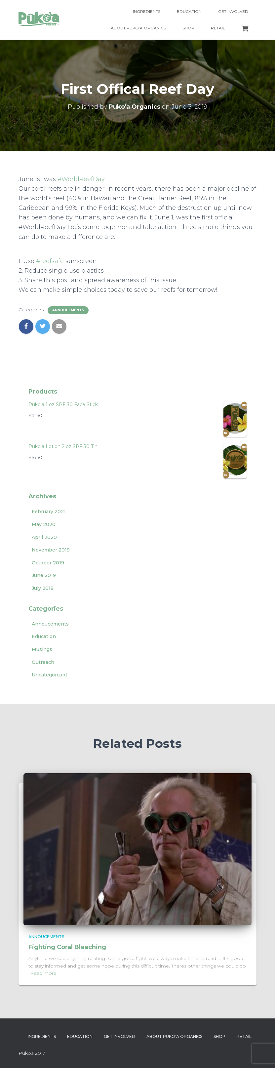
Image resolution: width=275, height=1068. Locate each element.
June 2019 (44, 575)
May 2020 (44, 524)
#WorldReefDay (81, 179)
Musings (42, 649)
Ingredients (146, 11)
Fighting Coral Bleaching (67, 947)
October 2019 (48, 563)
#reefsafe (50, 261)
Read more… (44, 973)
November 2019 (51, 550)
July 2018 (43, 588)
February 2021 (49, 512)
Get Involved (233, 11)
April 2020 (44, 537)
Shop (188, 27)
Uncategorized (49, 675)
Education (189, 11)
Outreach (43, 662)
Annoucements (68, 310)
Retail (218, 27)
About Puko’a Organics (138, 27)
